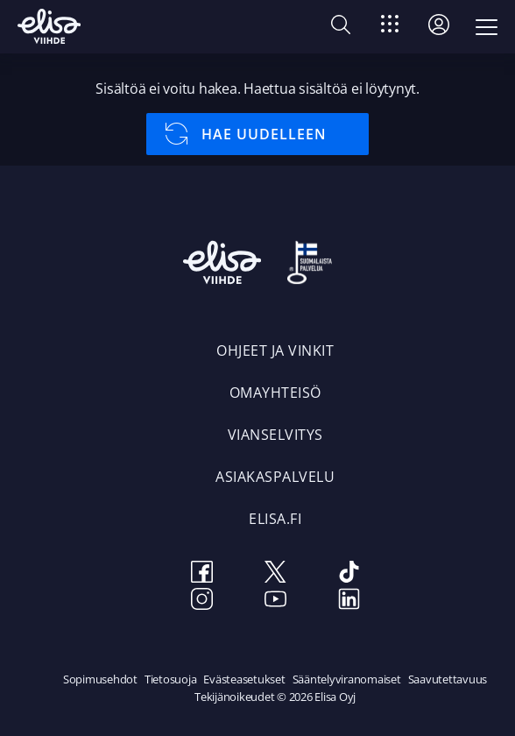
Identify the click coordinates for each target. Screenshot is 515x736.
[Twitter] (275, 574)
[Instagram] (201, 601)
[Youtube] (275, 601)
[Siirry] (390, 26)
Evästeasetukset (244, 679)
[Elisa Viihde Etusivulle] (49, 26)
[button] (341, 28)
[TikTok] (348, 574)
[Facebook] (201, 574)
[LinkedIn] (348, 601)
